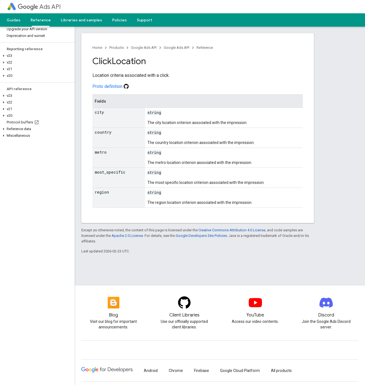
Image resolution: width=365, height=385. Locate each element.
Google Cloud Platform (240, 370)
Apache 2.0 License (127, 236)
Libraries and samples (81, 19)
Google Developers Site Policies (201, 236)
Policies (119, 19)
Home (97, 47)
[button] (36, 55)
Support (144, 19)
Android (151, 370)
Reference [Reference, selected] (41, 19)
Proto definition (110, 86)
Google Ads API (144, 47)
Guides (14, 19)
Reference (205, 47)
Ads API (39, 7)
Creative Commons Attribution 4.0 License (231, 230)
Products (116, 47)
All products (281, 370)
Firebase (201, 370)
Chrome (176, 370)
